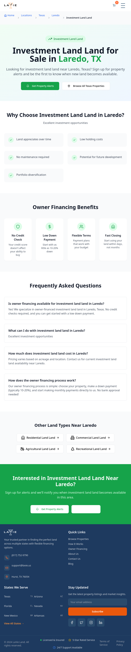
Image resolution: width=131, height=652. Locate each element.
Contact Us (86, 509)
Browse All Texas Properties (86, 86)
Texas (42, 15)
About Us (73, 553)
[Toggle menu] (123, 5)
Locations (26, 15)
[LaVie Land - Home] (10, 6)
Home (9, 15)
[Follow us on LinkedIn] (100, 622)
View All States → (14, 623)
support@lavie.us (21, 565)
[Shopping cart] (114, 6)
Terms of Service (104, 643)
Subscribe (97, 611)
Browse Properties (78, 539)
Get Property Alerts (40, 86)
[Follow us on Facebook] (72, 622)
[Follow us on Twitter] (81, 622)
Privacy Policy (121, 643)
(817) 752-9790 (20, 555)
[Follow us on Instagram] (91, 622)
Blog (70, 563)
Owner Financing (77, 548)
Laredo (56, 15)
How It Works (75, 544)
